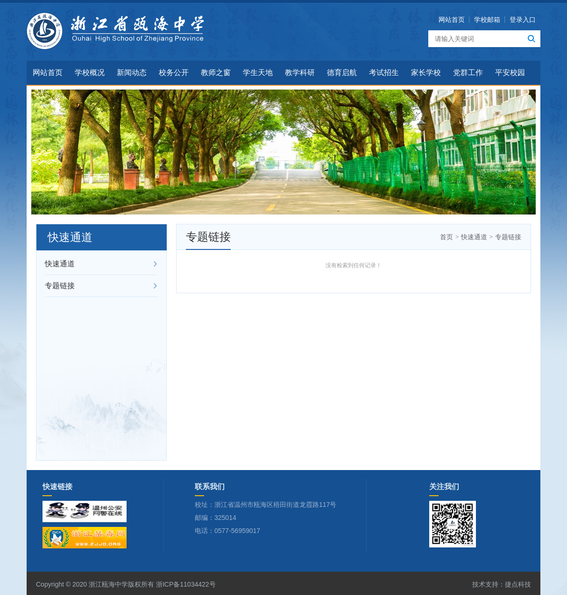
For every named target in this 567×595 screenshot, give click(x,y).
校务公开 (174, 72)
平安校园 (510, 72)
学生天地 (258, 72)
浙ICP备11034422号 (185, 584)
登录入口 (523, 19)
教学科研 (300, 72)
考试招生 (384, 72)
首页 (446, 237)
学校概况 (90, 72)
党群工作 (468, 72)
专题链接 (60, 286)
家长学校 (426, 72)
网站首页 (452, 19)
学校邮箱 (487, 19)
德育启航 (342, 72)
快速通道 (60, 264)
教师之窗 (216, 72)
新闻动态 (132, 72)
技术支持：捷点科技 (501, 584)
